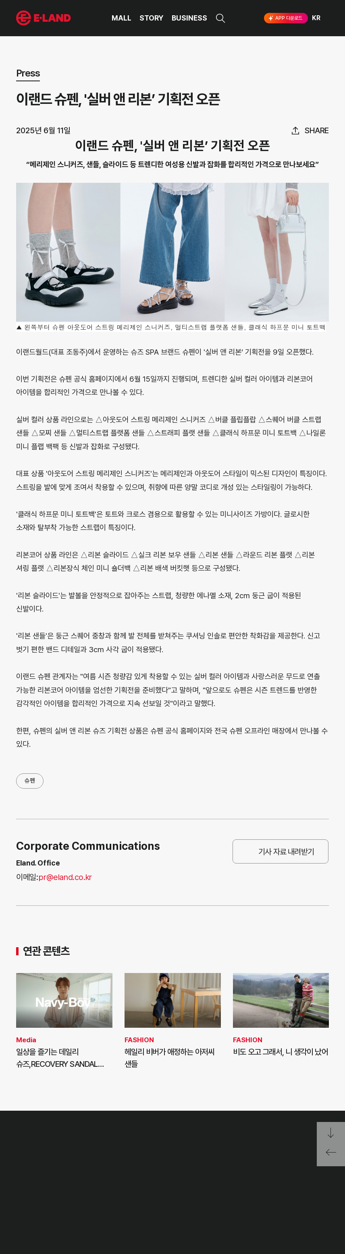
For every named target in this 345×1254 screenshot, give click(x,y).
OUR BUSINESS (37, 1191)
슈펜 (30, 780)
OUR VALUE (32, 1161)
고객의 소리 (137, 1161)
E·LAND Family (226, 1164)
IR (84, 1176)
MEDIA (91, 1206)
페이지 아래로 (331, 1133)
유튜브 (294, 1191)
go (289, 1164)
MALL (121, 18)
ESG (88, 1191)
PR (85, 1161)
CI (19, 1221)
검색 (220, 18)
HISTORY (29, 1176)
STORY (151, 18)
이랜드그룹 (44, 18)
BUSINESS (189, 18)
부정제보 (133, 1176)
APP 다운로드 (284, 18)
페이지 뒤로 (331, 1155)
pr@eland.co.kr (65, 877)
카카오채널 (322, 1190)
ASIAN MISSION (38, 1206)
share (317, 130)
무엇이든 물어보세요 (147, 1191)
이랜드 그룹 (44, 1140)
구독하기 (256, 1205)
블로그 (268, 1191)
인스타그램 (243, 1190)
